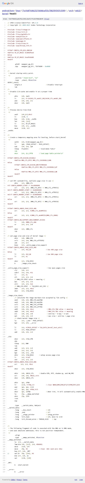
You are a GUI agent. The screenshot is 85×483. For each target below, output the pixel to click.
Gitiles (13, 480)
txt (76, 480)
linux (18, 10)
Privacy (19, 480)
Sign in (80, 3)
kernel (5, 13)
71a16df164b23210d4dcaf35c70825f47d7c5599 (43, 10)
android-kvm (8, 10)
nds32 (78, 10)
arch (71, 10)
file (46, 19)
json (81, 480)
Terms (25, 480)
